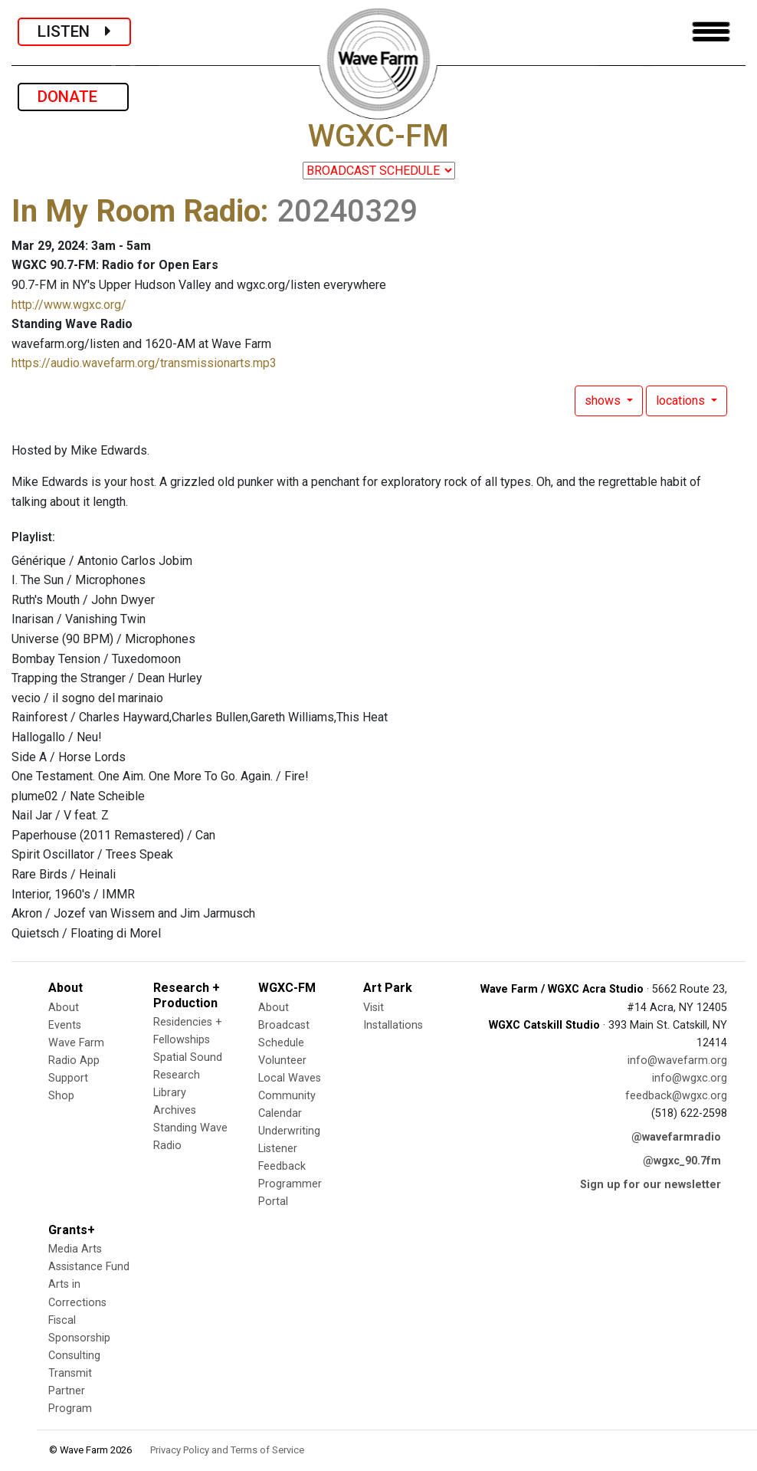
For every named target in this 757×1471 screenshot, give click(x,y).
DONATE (73, 96)
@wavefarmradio (676, 1137)
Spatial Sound (187, 1057)
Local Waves (289, 1078)
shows (604, 400)
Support (68, 1078)
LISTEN (74, 31)
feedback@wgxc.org (676, 1095)
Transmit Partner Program (70, 1391)
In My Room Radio (136, 211)
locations (682, 400)
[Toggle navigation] (711, 31)
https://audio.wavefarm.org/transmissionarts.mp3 (144, 363)
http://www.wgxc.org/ (68, 304)
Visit (373, 1007)
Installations (393, 1025)
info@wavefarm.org (677, 1060)
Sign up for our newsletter (650, 1184)
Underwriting (289, 1131)
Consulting (74, 1355)
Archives (174, 1110)
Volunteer (282, 1060)
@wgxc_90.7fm (682, 1160)
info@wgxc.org (689, 1078)
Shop (61, 1095)
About (63, 1007)
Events (64, 1025)
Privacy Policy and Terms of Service (227, 1450)
